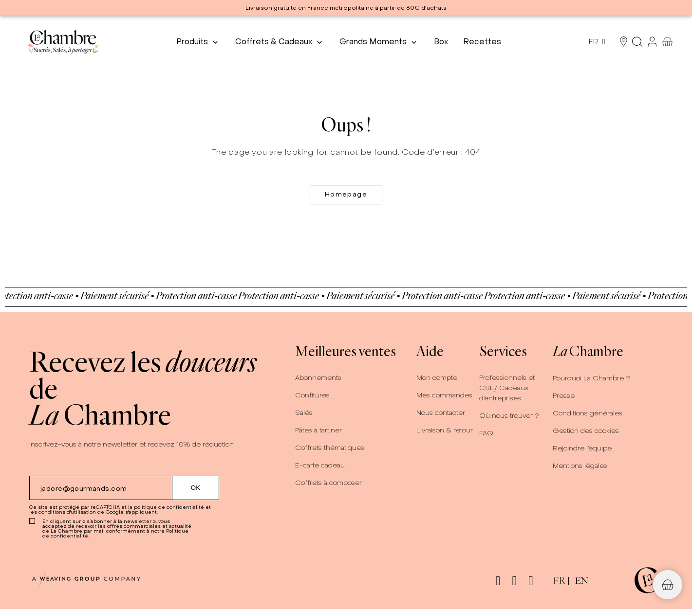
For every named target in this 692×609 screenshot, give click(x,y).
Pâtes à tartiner (318, 430)
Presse (564, 396)
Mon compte (436, 378)
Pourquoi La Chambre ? (591, 378)
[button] (667, 584)
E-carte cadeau (320, 465)
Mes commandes (444, 395)
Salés (304, 413)
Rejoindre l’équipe (582, 448)
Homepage (346, 194)
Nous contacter (440, 413)
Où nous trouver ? (509, 416)
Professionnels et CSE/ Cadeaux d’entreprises (507, 388)
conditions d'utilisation (67, 512)
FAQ (486, 433)
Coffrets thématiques (329, 448)
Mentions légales (580, 466)
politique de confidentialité (169, 507)
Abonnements (318, 378)
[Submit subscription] (195, 488)
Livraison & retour (444, 430)
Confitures (312, 395)
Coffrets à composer (328, 483)
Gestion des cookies (586, 431)
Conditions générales (587, 413)
